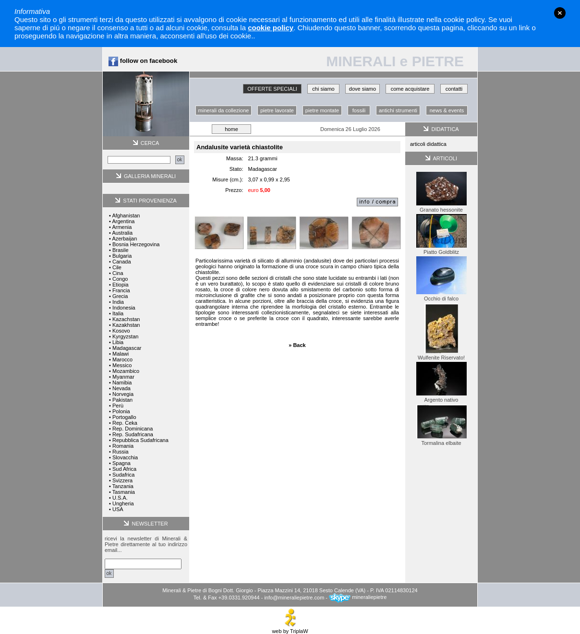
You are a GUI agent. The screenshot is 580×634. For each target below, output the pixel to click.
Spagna (121, 463)
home (231, 129)
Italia (117, 313)
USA (117, 509)
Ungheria (123, 503)
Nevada (121, 388)
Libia (117, 342)
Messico (122, 365)
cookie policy (270, 28)
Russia (120, 452)
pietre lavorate (277, 110)
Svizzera (122, 480)
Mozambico (125, 371)
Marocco (122, 359)
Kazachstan (126, 319)
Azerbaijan (124, 238)
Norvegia (122, 394)
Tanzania (122, 486)
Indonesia (123, 308)
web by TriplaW (290, 628)
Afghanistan (126, 215)
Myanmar (123, 377)
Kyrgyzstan (125, 336)
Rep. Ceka (124, 423)
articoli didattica (428, 144)
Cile (116, 267)
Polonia (121, 411)
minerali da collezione (223, 110)
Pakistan (122, 400)
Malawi (120, 354)
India (118, 302)
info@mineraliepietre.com (294, 597)
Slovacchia (125, 457)
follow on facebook (143, 60)
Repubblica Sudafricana (140, 440)
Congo (120, 279)
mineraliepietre (358, 597)
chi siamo (323, 89)
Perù (117, 405)
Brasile (120, 250)
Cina (117, 273)
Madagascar (127, 348)
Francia (121, 290)
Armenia (122, 227)
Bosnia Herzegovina (135, 244)
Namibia (122, 382)
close (560, 13)
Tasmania (123, 492)
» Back (297, 345)
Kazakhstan (126, 325)
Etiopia (120, 284)
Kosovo (121, 331)
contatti (454, 89)
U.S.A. (120, 498)
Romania (122, 446)
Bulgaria (122, 256)
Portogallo (124, 417)
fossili (359, 110)
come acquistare (410, 89)
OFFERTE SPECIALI (272, 89)
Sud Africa (124, 469)
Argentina (123, 221)
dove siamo (362, 89)
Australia (122, 233)
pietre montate (322, 110)
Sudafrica (123, 475)
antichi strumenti (398, 110)
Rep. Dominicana (132, 428)
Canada (121, 261)
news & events (447, 110)
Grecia (120, 296)
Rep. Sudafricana (132, 434)
